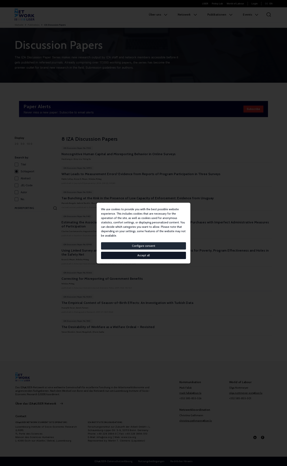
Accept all (143, 255)
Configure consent (143, 246)
